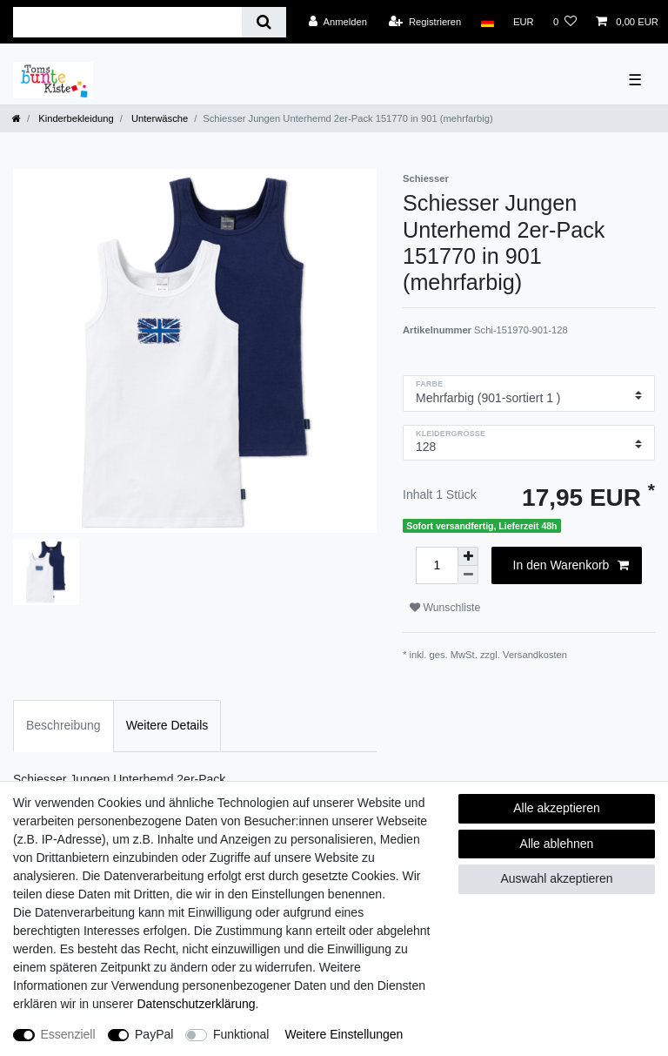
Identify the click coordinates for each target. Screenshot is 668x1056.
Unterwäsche (158, 118)
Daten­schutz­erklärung (196, 1004)
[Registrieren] (425, 22)
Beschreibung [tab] (63, 725)
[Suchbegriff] (127, 22)
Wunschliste (445, 608)
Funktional (241, 1034)
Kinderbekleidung (75, 118)
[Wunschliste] (565, 22)
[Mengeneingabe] (437, 565)
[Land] (487, 22)
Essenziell (68, 1034)
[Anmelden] (338, 22)
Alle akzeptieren (556, 808)
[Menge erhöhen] (468, 556)
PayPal (154, 1034)
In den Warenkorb (571, 566)
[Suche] (264, 22)
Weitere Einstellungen (343, 1034)
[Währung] (524, 22)
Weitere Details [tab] (167, 725)
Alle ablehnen (557, 844)
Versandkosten (535, 654)
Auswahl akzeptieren (556, 878)
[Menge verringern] (468, 575)
